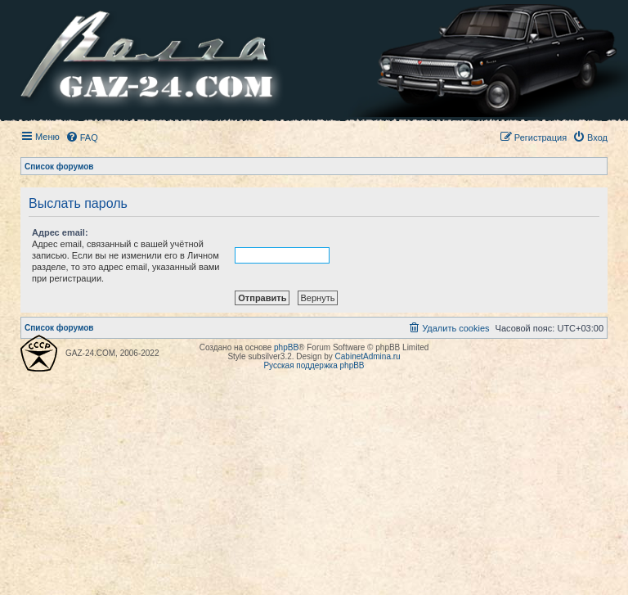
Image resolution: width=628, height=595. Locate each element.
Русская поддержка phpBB (313, 365)
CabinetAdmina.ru (368, 356)
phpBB (286, 347)
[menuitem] (81, 137)
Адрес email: (60, 232)
